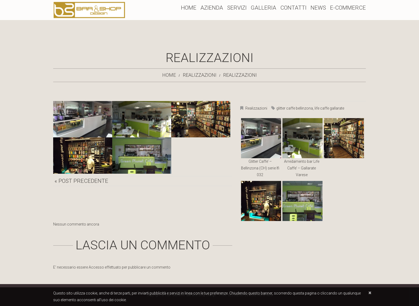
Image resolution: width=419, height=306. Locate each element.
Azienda (211, 8)
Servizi (237, 8)
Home (188, 8)
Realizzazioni (199, 75)
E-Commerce (348, 8)
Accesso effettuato (105, 267)
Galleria (263, 8)
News (318, 8)
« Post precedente (81, 181)
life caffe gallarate (329, 108)
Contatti (293, 8)
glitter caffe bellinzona (294, 108)
